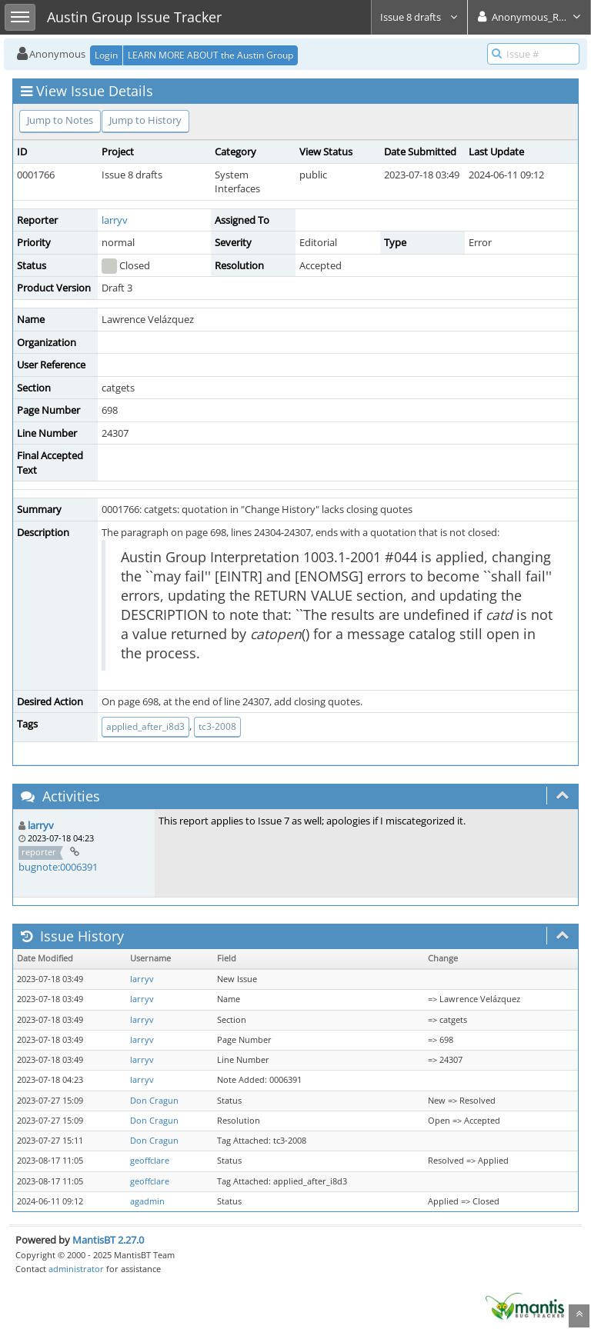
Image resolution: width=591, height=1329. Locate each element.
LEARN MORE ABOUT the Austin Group (210, 55)
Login (106, 55)
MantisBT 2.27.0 (108, 1240)
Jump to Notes (60, 120)
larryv (115, 220)
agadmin (147, 1201)
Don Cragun (154, 1100)
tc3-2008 (217, 726)
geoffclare (149, 1160)
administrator (76, 1268)
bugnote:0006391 (58, 867)
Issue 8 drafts (419, 17)
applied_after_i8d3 (145, 726)
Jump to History (145, 120)
